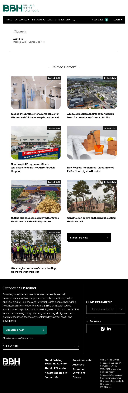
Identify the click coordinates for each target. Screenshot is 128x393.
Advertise (78, 364)
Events (52, 20)
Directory (64, 20)
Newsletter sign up (56, 372)
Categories (21, 20)
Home (9, 20)
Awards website (82, 360)
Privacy (76, 377)
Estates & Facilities (36, 42)
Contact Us (51, 377)
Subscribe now (79, 237)
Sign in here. (27, 338)
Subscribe (100, 20)
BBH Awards (38, 20)
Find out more (11, 346)
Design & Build (19, 42)
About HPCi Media (55, 368)
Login (117, 20)
